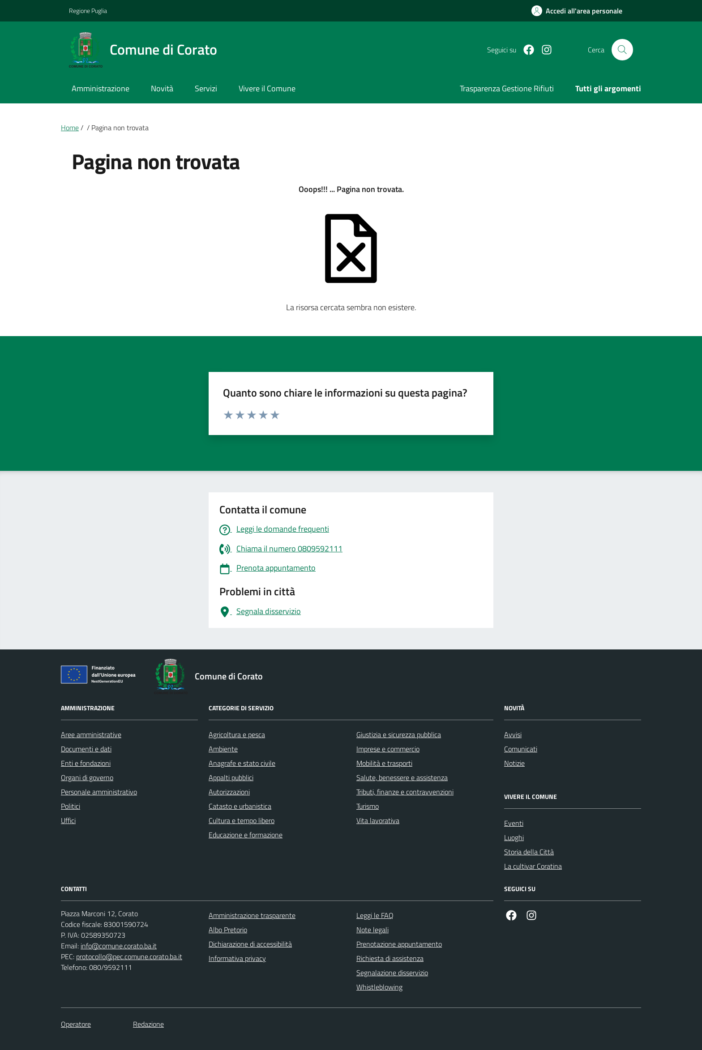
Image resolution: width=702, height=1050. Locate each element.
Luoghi (514, 837)
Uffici (68, 820)
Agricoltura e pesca (237, 734)
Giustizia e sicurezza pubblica (398, 734)
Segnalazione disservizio (392, 972)
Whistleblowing (379, 987)
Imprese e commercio (387, 748)
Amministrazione (100, 88)
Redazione (148, 1024)
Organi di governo (87, 777)
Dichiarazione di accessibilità (250, 944)
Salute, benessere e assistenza (402, 777)
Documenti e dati (86, 748)
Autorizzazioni (229, 791)
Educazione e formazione (246, 834)
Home (70, 127)
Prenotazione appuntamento (399, 944)
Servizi (206, 88)
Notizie (514, 763)
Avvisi (513, 734)
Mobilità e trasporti (384, 763)
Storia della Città (529, 851)
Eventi (513, 823)
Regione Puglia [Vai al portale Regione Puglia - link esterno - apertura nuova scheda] (88, 10)
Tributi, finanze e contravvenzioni (405, 791)
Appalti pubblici (231, 777)
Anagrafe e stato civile (242, 763)
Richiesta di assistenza (390, 958)
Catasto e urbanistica (240, 806)
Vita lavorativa (377, 820)
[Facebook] (525, 49)
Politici (70, 806)
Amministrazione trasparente (252, 915)
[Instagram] (543, 49)
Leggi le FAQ (375, 915)
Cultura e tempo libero (241, 820)
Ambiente (223, 748)
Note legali (372, 929)
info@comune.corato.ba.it (119, 945)
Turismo (367, 806)
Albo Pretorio (228, 929)
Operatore (76, 1024)
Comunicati (520, 748)
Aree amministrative (91, 734)
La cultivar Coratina (533, 866)
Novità (162, 88)
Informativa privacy (237, 958)
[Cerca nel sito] (622, 49)
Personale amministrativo (99, 791)
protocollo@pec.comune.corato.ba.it (129, 956)
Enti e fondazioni (86, 763)
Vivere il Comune (267, 88)
